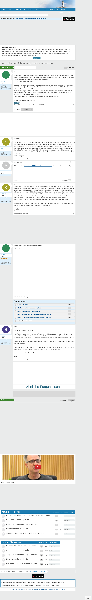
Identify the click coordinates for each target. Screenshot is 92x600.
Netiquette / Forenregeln (54, 589)
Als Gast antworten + (7, 67)
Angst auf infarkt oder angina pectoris (21, 524)
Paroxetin (16, 102)
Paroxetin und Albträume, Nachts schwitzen (26, 63)
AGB (46, 589)
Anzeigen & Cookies (39, 589)
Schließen (37, 58)
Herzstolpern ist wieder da (17, 529)
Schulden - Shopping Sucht (17, 520)
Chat (45, 9)
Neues (10, 9)
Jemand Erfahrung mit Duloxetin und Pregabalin (26, 533)
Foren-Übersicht (5, 571)
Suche (30, 9)
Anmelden (71, 12)
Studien (63, 9)
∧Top (88, 598)
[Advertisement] (44, 372)
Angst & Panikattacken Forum (20, 571)
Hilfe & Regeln (53, 9)
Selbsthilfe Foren (20, 9)
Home (3, 9)
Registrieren (61, 12)
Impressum (23, 589)
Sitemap (63, 589)
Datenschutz (30, 589)
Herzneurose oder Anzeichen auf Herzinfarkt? (25, 564)
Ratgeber (37, 9)
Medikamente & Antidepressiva (38, 571)
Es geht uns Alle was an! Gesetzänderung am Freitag (28, 515)
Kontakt (12, 589)
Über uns (17, 589)
